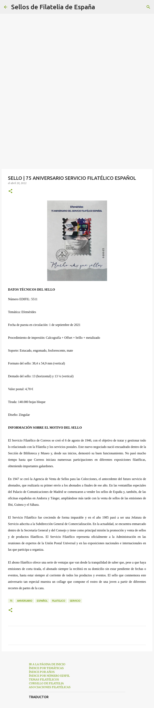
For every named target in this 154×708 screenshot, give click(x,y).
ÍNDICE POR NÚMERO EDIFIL (49, 675)
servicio (75, 600)
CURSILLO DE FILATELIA (46, 683)
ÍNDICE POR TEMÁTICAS (46, 668)
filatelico (58, 600)
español (42, 600)
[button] (10, 191)
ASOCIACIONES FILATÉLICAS (50, 687)
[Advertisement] (77, 137)
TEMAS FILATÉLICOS (44, 679)
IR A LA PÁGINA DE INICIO (47, 664)
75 (11, 600)
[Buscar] (100, 7)
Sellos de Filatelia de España (53, 6)
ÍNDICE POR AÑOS (42, 672)
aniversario (24, 600)
